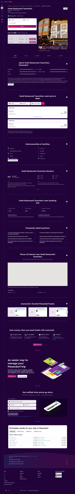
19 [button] (27, 39)
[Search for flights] (2, 5)
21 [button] (32, 39)
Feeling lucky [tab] (30, 429)
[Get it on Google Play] (60, 472)
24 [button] (50, 39)
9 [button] (18, 36)
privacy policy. (30, 414)
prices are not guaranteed (35, 454)
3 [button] (21, 33)
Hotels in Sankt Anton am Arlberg (46, 438)
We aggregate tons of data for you (40, 459)
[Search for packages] (2, 13)
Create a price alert (58, 336)
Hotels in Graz (13, 438)
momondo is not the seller (40, 457)
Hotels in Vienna (14, 435)
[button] (2, 2)
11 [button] (24, 36)
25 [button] (53, 39)
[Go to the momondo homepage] (8, 1)
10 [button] (21, 36)
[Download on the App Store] (60, 475)
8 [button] (35, 33)
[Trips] (2, 16)
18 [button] (24, 39)
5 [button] (56, 30)
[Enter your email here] (25, 406)
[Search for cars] (2, 10)
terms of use (25, 414)
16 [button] (18, 39)
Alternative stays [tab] (22, 429)
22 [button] (35, 39)
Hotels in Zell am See (15, 440)
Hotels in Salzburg (43, 435)
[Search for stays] (2, 8)
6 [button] (39, 33)
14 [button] (32, 36)
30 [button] (18, 44)
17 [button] (21, 39)
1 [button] (35, 30)
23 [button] (47, 39)
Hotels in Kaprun (14, 443)
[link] (39, 343)
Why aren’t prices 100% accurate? (40, 462)
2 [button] (18, 33)
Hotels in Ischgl (43, 440)
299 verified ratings (21, 15)
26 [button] (56, 39)
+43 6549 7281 (13, 14)
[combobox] (25, 399)
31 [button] (21, 44)
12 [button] (27, 36)
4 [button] (24, 33)
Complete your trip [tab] (39, 429)
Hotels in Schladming (44, 443)
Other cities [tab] (14, 429)
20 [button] (30, 39)
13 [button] (39, 36)
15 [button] (35, 36)
